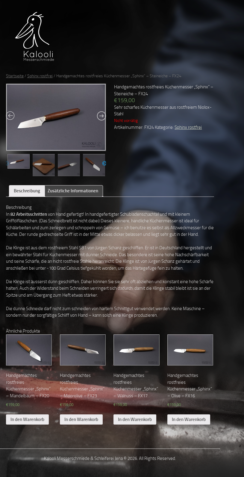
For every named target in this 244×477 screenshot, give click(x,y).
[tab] (27, 191)
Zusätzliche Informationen (73, 191)
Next (104, 164)
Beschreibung (27, 191)
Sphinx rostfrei (40, 76)
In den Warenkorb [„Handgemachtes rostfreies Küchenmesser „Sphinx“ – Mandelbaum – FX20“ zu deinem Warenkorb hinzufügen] (27, 419)
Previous (7, 164)
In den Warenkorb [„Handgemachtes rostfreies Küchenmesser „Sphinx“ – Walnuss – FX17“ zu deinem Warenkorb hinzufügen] (135, 419)
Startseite (15, 76)
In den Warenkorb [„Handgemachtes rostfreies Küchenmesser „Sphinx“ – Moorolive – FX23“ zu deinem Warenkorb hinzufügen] (81, 419)
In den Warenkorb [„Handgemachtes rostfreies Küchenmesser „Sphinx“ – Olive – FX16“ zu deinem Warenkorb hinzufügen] (189, 419)
